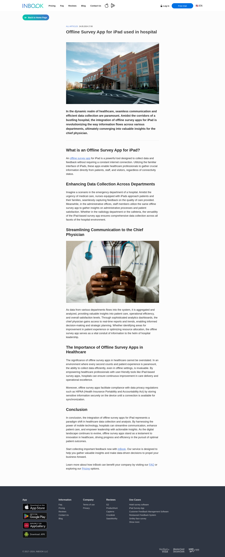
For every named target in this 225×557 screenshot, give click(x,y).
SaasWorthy (111, 518)
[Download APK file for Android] (35, 534)
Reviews (72, 6)
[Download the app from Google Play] (35, 516)
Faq (62, 6)
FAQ (151, 464)
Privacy (86, 508)
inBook (122, 449)
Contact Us (95, 6)
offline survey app (80, 158)
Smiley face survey (137, 518)
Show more (134, 522)
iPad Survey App (136, 508)
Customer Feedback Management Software (148, 511)
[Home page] (33, 6)
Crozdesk (110, 515)
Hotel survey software (139, 504)
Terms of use (89, 504)
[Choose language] (199, 5)
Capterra (110, 511)
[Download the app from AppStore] (35, 507)
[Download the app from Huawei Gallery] (35, 525)
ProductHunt (112, 508)
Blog (83, 6)
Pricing (52, 6)
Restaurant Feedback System (142, 515)
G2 (107, 504)
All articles (72, 26)
